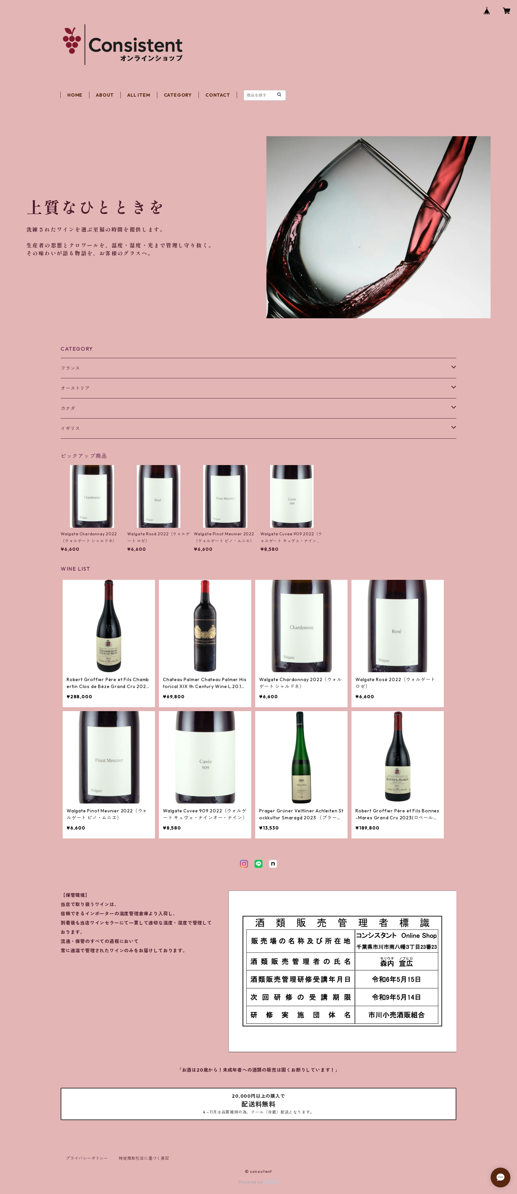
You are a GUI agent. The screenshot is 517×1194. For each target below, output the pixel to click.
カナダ (68, 408)
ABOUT (105, 95)
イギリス (70, 428)
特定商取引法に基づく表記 (144, 1158)
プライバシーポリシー (87, 1158)
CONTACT (217, 95)
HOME (74, 95)
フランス (70, 368)
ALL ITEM (138, 95)
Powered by (259, 1181)
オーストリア (75, 388)
